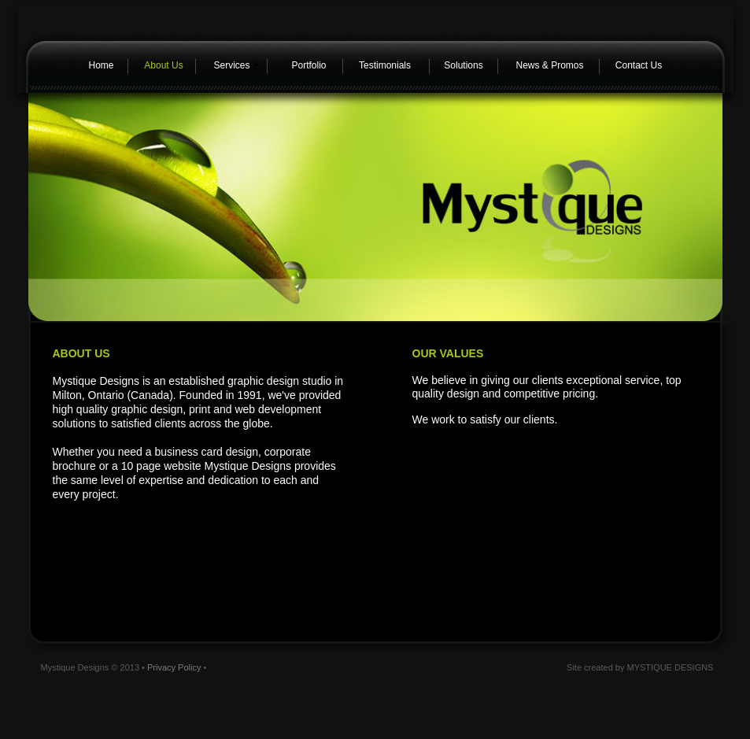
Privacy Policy (174, 667)
